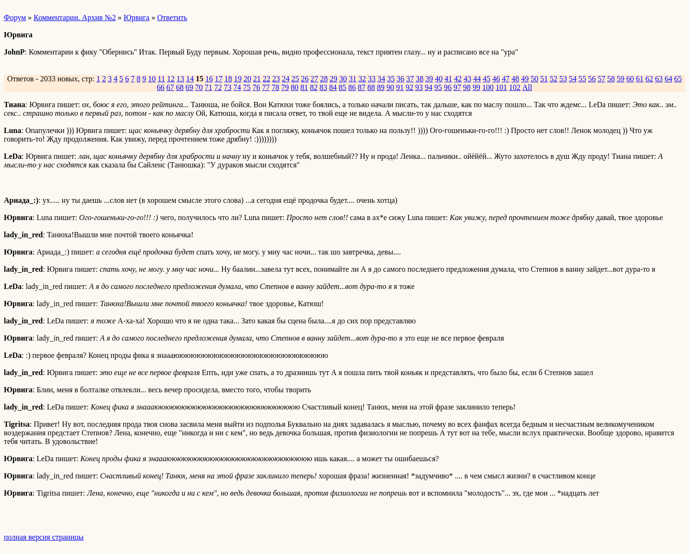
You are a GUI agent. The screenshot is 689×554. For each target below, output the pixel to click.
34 (381, 79)
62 (649, 79)
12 (171, 79)
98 (467, 87)
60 (630, 79)
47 (506, 79)
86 (352, 87)
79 (285, 87)
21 (257, 79)
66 (161, 87)
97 (457, 87)
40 (439, 79)
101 (501, 87)
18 (228, 79)
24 (285, 79)
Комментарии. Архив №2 (74, 17)
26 (305, 79)
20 (247, 79)
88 (371, 87)
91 (400, 87)
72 (218, 87)
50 (534, 79)
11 (161, 79)
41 (448, 79)
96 (448, 87)
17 (218, 79)
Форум (15, 17)
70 (199, 87)
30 (343, 79)
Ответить (172, 17)
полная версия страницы (44, 537)
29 (333, 79)
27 (314, 79)
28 (324, 79)
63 (659, 79)
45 (486, 79)
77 (266, 87)
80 (295, 87)
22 (266, 79)
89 (381, 87)
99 (476, 87)
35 (391, 79)
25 (295, 79)
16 (209, 79)
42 (458, 79)
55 (582, 79)
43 (467, 79)
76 (256, 87)
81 (304, 87)
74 (237, 87)
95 (438, 87)
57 (601, 79)
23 (276, 79)
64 (668, 79)
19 (238, 79)
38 (419, 79)
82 (314, 87)
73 (228, 87)
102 (515, 87)
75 (247, 87)
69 (189, 87)
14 (190, 79)
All (527, 87)
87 (362, 87)
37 (410, 79)
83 (323, 87)
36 (400, 79)
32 (362, 79)
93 (419, 87)
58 (611, 79)
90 (390, 87)
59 (620, 79)
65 (678, 79)
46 (496, 79)
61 (640, 79)
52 (553, 79)
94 (429, 87)
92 (409, 87)
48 (515, 79)
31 (352, 79)
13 (180, 79)
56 (592, 79)
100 (488, 87)
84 (333, 87)
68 (180, 87)
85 (342, 87)
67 (170, 87)
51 (544, 79)
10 (152, 79)
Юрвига (136, 17)
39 (429, 79)
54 (573, 79)
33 (372, 79)
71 (208, 87)
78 (275, 87)
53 (563, 79)
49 (525, 79)
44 (477, 79)
